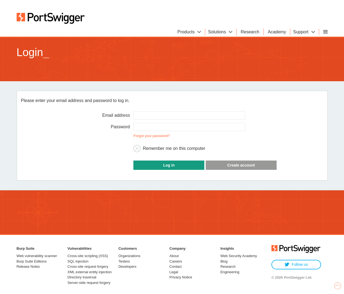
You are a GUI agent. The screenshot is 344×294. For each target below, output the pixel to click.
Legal (173, 272)
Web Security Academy (238, 256)
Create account (241, 165)
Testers (124, 261)
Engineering (229, 272)
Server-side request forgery (88, 283)
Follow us (296, 264)
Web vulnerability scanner (37, 256)
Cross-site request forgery (87, 266)
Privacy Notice (180, 277)
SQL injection (77, 261)
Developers (127, 266)
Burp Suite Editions (32, 261)
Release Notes (28, 266)
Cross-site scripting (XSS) (87, 256)
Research (228, 266)
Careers (175, 261)
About (174, 256)
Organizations (129, 256)
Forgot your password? (151, 136)
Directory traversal (81, 277)
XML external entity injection (89, 272)
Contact (175, 266)
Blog (224, 261)
